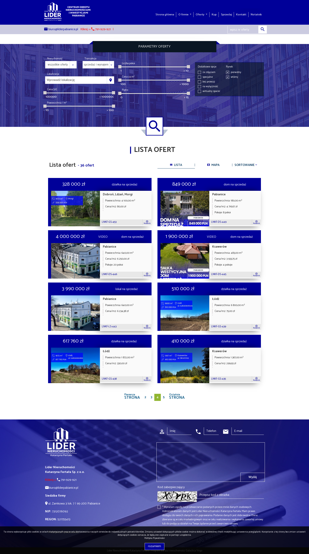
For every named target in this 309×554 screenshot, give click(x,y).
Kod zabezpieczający (171, 487)
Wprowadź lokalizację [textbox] (61, 80)
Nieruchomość (55, 59)
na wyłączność (210, 87)
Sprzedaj (226, 14)
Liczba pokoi (128, 64)
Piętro (125, 90)
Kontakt (241, 14)
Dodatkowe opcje (207, 67)
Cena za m (128, 77)
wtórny (234, 77)
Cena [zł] (52, 90)
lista (176, 165)
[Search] (247, 30)
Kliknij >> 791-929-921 (95, 29)
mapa (213, 165)
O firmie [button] (183, 14)
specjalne (208, 77)
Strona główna (164, 14)
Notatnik (256, 14)
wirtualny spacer (211, 91)
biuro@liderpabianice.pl (63, 29)
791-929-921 (60, 480)
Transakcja (90, 59)
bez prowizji (209, 82)
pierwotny (236, 72)
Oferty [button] (200, 14)
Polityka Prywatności (154, 538)
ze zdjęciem (209, 72)
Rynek (229, 67)
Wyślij (253, 477)
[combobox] (76, 80)
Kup (214, 14)
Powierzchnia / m (57, 103)
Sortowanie (246, 165)
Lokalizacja (53, 74)
